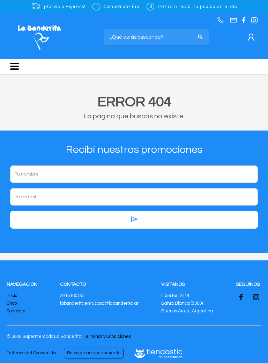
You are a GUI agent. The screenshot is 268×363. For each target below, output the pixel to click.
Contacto (16, 311)
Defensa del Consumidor (32, 352)
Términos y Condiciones (107, 336)
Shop (12, 303)
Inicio (12, 295)
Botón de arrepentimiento (93, 352)
